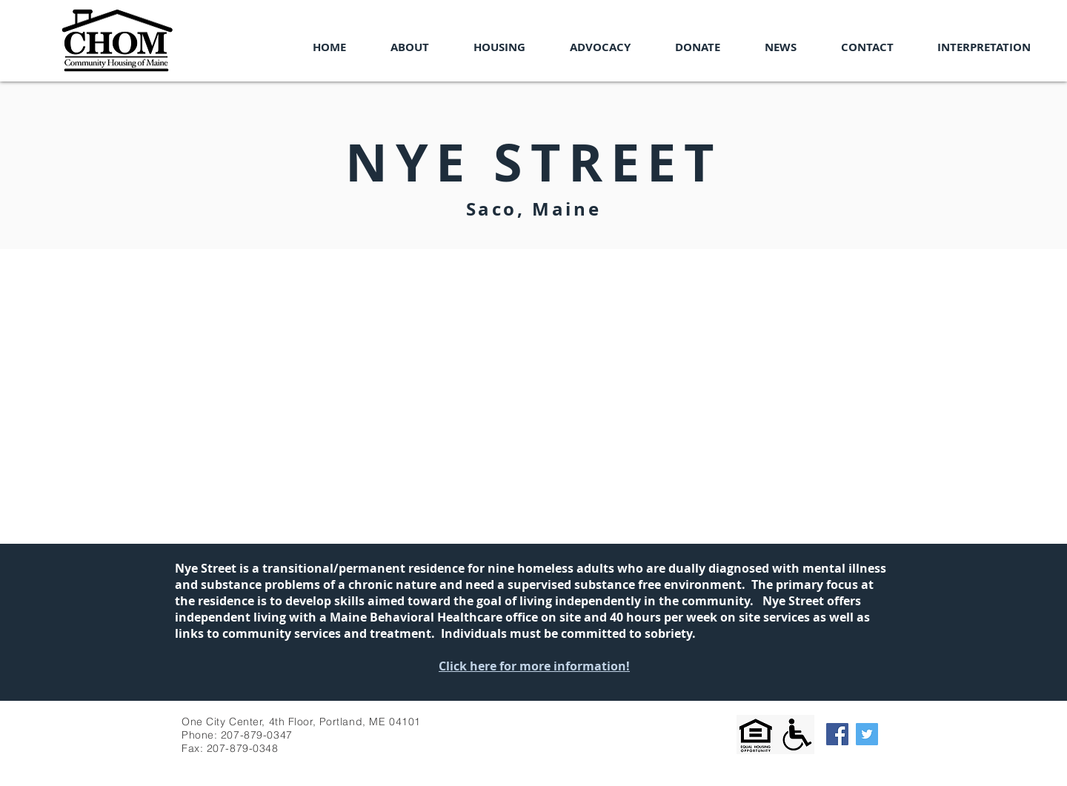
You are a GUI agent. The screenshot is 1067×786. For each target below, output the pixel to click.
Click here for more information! (534, 666)
